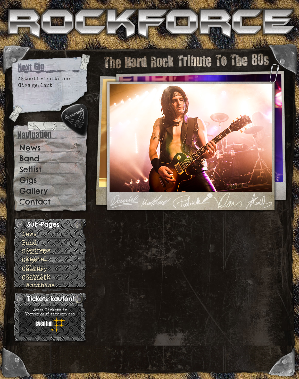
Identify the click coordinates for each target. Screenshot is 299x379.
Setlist (30, 169)
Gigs (28, 180)
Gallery (33, 191)
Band (29, 158)
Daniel (37, 260)
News (30, 148)
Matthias (40, 286)
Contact (35, 202)
